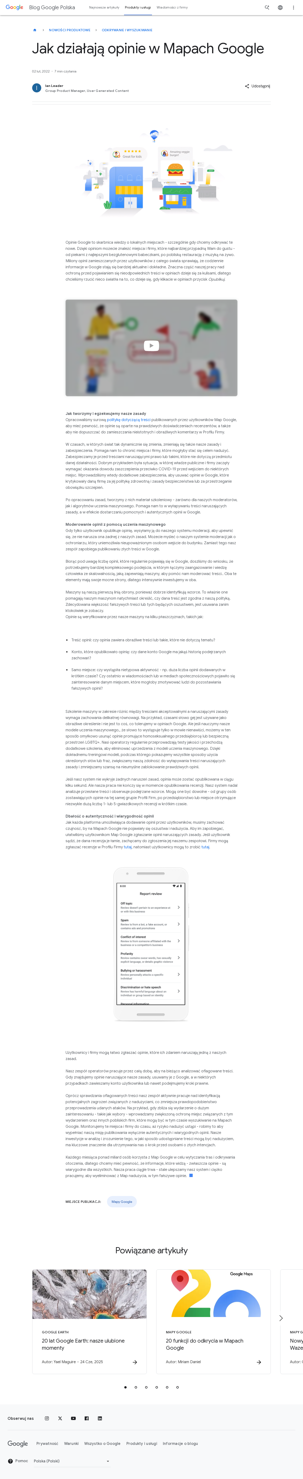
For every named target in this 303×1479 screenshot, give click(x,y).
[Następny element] (281, 1318)
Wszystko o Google (102, 1443)
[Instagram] (47, 1418)
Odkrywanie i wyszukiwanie (127, 30)
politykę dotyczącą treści (129, 420)
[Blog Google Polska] (34, 30)
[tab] (125, 1387)
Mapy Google (122, 1202)
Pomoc (18, 1461)
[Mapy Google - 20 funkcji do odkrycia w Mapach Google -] (213, 1322)
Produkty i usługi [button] (138, 7)
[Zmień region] (72, 1461)
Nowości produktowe (69, 30)
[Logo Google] (18, 1444)
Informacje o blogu (180, 1443)
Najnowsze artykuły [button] (104, 7)
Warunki (71, 1443)
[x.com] (60, 1418)
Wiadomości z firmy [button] (172, 7)
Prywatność (47, 1443)
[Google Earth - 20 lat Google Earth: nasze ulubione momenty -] (89, 1322)
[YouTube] (73, 1418)
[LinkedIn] (100, 1418)
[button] (257, 86)
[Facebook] (86, 1418)
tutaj (128, 847)
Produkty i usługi (141, 1443)
